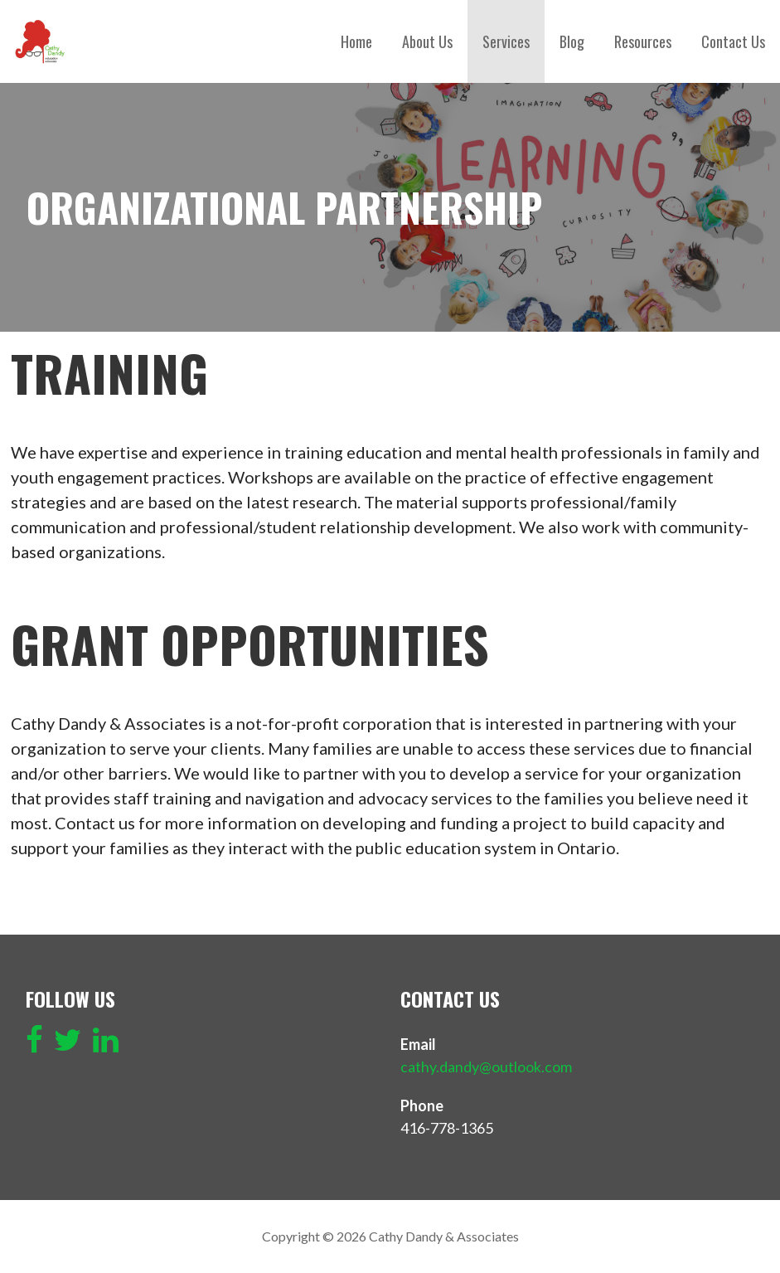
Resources (642, 41)
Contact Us (733, 41)
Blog (572, 41)
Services (506, 41)
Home (356, 41)
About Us (427, 41)
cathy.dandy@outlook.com (486, 1066)
